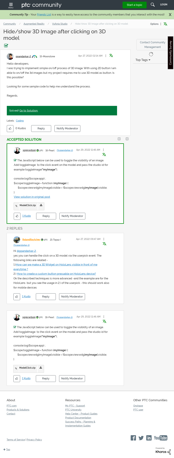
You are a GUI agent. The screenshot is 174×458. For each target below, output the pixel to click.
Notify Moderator (67, 128)
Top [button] (8, 449)
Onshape (138, 405)
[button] (105, 55)
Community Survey (170, 53)
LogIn (163, 4)
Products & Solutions (18, 409)
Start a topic (134, 4)
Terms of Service (16, 440)
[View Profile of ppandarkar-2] (23, 56)
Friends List (44, 14)
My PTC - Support (75, 405)
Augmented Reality (34, 23)
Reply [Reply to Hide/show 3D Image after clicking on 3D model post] (41, 128)
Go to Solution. (28, 110)
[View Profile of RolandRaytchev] (31, 239)
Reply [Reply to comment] (46, 216)
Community (9, 23)
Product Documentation (78, 417)
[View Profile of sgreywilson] (29, 150)
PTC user (138, 409)
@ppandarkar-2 (26, 251)
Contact (11, 413)
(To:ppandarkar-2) (65, 150)
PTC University (73, 409)
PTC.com (12, 405)
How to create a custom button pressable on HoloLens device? (56, 273)
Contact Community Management (152, 44)
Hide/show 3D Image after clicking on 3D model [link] (101, 23)
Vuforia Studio (59, 23)
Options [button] (154, 24)
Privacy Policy (34, 440)
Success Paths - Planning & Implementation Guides (80, 423)
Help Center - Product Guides (81, 413)
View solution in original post (32, 196)
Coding (20, 121)
